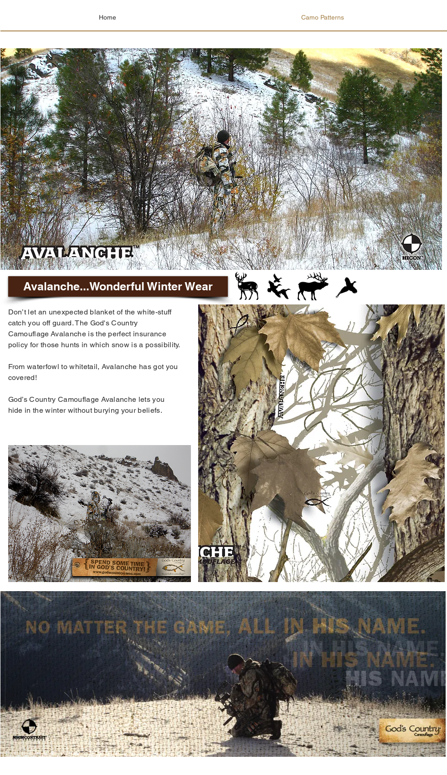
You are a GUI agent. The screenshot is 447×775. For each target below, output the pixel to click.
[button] (118, 286)
